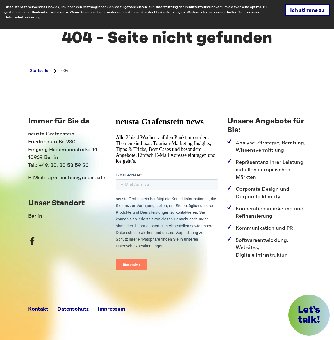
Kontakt (38, 309)
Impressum (111, 309)
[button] (309, 315)
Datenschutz (73, 309)
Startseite (39, 71)
